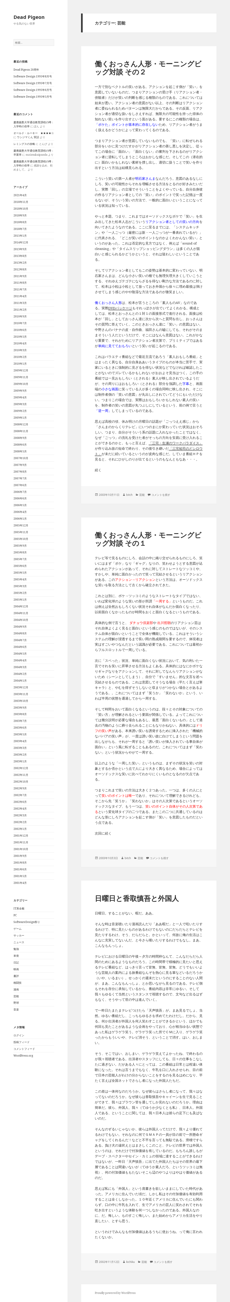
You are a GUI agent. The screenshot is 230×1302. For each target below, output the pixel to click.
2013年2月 (20, 263)
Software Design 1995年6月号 (32, 90)
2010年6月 (20, 330)
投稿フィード (21, 1042)
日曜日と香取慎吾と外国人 (137, 898)
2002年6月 (20, 802)
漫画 (16, 989)
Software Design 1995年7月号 (32, 83)
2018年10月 (20, 209)
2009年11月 (20, 377)
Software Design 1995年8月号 (32, 76)
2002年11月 (20, 775)
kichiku (130, 1262)
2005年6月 (20, 566)
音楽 (16, 1009)
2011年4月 (20, 296)
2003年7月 (20, 721)
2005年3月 (20, 586)
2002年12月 (20, 768)
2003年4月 (20, 741)
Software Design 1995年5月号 (32, 97)
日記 (16, 962)
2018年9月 (20, 215)
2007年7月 (20, 478)
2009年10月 (20, 384)
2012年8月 (20, 269)
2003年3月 (20, 748)
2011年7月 (20, 289)
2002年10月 (20, 781)
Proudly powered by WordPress (115, 1293)
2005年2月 (20, 593)
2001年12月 (20, 835)
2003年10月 (20, 701)
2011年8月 (20, 283)
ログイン (18, 1035)
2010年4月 (20, 343)
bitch (129, 495)
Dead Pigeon (29, 16)
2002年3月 (20, 815)
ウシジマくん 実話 (28, 137)
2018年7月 (20, 229)
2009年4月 (20, 397)
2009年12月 (20, 370)
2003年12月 (20, 687)
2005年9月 (20, 546)
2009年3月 (20, 404)
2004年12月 (20, 606)
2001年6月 (20, 869)
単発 (16, 956)
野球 (16, 1003)
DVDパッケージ (120, 308)
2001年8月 (20, 862)
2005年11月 (20, 532)
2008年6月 (20, 445)
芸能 (16, 996)
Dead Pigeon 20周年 (26, 70)
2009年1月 (20, 418)
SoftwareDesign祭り (26, 922)
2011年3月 (20, 303)
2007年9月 (20, 465)
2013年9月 (20, 249)
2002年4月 (20, 808)
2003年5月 (20, 734)
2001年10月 (20, 849)
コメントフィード (24, 1049)
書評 (16, 976)
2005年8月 (20, 552)
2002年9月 (20, 788)
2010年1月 (20, 364)
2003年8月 (20, 714)
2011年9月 (20, 276)
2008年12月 (20, 424)
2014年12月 (20, 242)
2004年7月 (20, 640)
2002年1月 (20, 829)
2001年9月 (20, 856)
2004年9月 (20, 627)
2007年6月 (20, 485)
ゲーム (17, 929)
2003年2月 (20, 755)
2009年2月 (20, 411)
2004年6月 (20, 647)
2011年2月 (20, 310)
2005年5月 (20, 573)
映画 (16, 969)
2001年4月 (20, 883)
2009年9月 (20, 391)
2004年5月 (20, 653)
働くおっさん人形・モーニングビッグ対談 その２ (148, 67)
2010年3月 (20, 350)
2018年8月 (20, 222)
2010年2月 (20, 357)
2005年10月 (20, 539)
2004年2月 (20, 674)
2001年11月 (20, 842)
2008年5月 (20, 451)
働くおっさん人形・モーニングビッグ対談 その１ (148, 539)
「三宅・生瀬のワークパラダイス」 (176, 443)
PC (15, 915)
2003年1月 (20, 761)
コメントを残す (160, 495)
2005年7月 (20, 559)
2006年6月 (20, 498)
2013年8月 (20, 256)
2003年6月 (20, 728)
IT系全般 (18, 908)
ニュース (18, 942)
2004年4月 (20, 660)
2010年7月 (20, 323)
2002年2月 (20, 822)
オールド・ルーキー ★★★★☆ (33, 133)
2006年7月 (20, 492)
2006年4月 (20, 512)
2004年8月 (20, 633)
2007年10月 (20, 458)
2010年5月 (20, 337)
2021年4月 (20, 195)
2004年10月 (20, 620)
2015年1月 (20, 236)
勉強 (16, 949)
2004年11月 (20, 613)
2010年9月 (20, 316)
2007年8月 (20, 472)
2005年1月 (20, 600)
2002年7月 (20, 795)
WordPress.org (23, 1055)
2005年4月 (20, 579)
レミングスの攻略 (24, 144)
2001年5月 (20, 876)
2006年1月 (20, 519)
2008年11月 (20, 431)
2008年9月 (20, 438)
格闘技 (17, 983)
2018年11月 (20, 202)
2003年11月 (20, 694)
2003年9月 (20, 707)
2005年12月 (20, 525)
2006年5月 (20, 505)
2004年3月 (20, 667)
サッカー (18, 935)
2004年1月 (20, 680)
